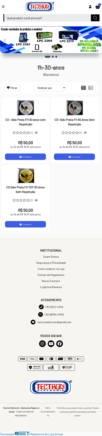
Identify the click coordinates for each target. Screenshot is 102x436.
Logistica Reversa (51, 287)
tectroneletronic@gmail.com (51, 322)
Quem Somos (51, 256)
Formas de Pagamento (51, 274)
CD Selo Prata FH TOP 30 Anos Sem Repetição (25, 189)
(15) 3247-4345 (51, 307)
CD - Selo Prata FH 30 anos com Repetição (25, 122)
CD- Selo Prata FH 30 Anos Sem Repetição (75, 122)
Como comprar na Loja (51, 268)
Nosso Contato (51, 281)
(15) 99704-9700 (51, 314)
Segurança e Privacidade (51, 262)
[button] (47, 57)
